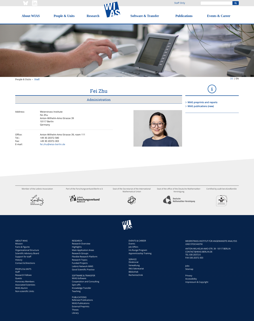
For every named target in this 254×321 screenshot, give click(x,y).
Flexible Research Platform (84, 256)
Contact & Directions (25, 263)
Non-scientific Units (24, 291)
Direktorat (134, 262)
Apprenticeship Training (140, 253)
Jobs (187, 265)
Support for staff (23, 256)
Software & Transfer (144, 16)
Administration (99, 99)
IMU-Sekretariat (136, 268)
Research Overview (81, 243)
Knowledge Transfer (81, 288)
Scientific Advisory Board (27, 253)
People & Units (64, 16)
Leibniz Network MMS (82, 266)
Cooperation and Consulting (85, 281)
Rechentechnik (136, 275)
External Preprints (80, 306)
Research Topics (79, 259)
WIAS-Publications (80, 303)
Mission (19, 243)
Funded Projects (80, 263)
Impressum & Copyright (196, 282)
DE (231, 78)
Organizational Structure (27, 250)
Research (93, 16)
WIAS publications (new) (201, 106)
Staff (37, 79)
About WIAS (31, 16)
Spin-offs (76, 284)
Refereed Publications (82, 299)
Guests (18, 278)
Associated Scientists (25, 284)
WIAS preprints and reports (202, 102)
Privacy (188, 275)
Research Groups (80, 253)
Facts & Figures (22, 246)
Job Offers (133, 246)
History (18, 259)
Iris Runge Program (138, 250)
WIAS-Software (79, 278)
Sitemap (189, 269)
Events (132, 243)
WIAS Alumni (21, 288)
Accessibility (191, 278)
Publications (184, 16)
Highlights (77, 246)
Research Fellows (23, 275)
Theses (75, 309)
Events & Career (218, 16)
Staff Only (179, 2)
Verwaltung (134, 265)
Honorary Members (24, 281)
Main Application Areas (83, 250)
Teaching (76, 291)
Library (75, 312)
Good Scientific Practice (83, 269)
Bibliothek (133, 271)
